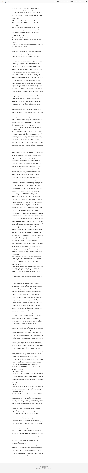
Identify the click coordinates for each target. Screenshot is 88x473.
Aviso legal (44, 467)
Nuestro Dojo (56, 1)
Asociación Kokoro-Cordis (72, 1)
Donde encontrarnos (44, 466)
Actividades (63, 1)
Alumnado (85, 1)
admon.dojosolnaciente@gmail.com (19, 40)
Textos (80, 1)
